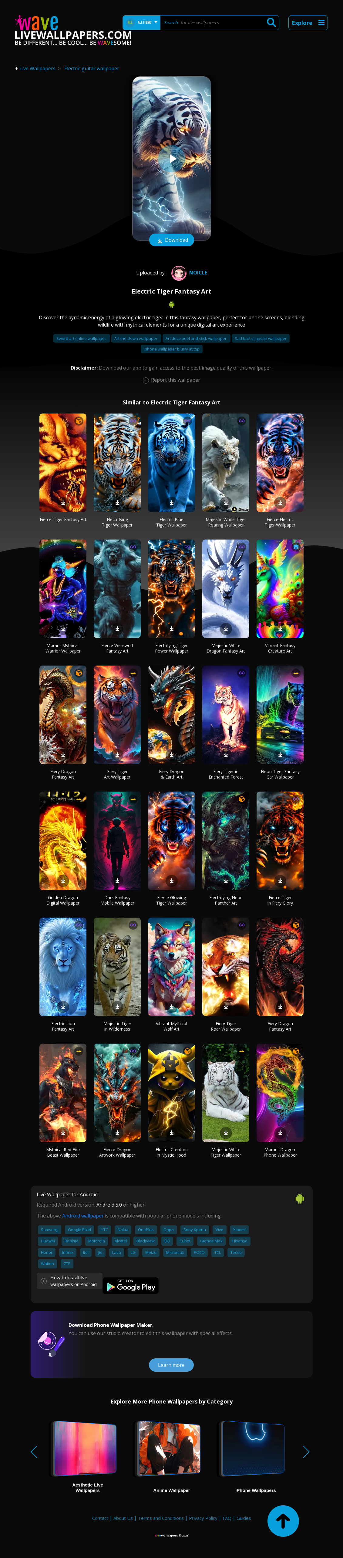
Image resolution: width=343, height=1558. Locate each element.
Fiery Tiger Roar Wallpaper (226, 1026)
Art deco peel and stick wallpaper (196, 338)
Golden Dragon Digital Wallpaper (62, 900)
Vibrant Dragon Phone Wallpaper (280, 1152)
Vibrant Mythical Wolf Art (171, 1026)
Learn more (171, 1365)
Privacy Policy (203, 1518)
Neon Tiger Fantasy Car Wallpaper (280, 774)
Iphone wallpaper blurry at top (172, 349)
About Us (123, 1518)
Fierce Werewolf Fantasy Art (117, 648)
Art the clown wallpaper (136, 338)
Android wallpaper (83, 1215)
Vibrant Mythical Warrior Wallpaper (63, 648)
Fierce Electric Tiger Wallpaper (280, 522)
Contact (100, 1518)
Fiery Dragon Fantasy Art (63, 774)
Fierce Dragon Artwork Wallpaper (117, 1152)
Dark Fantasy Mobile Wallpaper (117, 900)
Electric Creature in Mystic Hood (172, 1152)
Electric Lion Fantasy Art (63, 1026)
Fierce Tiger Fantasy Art (63, 519)
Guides (244, 1518)
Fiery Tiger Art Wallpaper (117, 774)
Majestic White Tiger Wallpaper (225, 1152)
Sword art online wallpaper (81, 338)
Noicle (188, 272)
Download (171, 240)
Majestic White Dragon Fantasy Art (226, 648)
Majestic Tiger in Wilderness (117, 1026)
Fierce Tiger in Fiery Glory (280, 900)
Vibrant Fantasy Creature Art (280, 648)
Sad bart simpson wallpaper (261, 338)
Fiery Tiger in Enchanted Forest (226, 774)
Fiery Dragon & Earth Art (171, 774)
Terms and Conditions (161, 1518)
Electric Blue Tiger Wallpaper (171, 522)
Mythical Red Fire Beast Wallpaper (63, 1152)
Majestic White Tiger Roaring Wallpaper (226, 522)
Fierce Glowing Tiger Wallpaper (171, 900)
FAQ (227, 1518)
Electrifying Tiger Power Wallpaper (171, 648)
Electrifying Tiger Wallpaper (117, 522)
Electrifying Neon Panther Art (226, 900)
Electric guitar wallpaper (91, 68)
